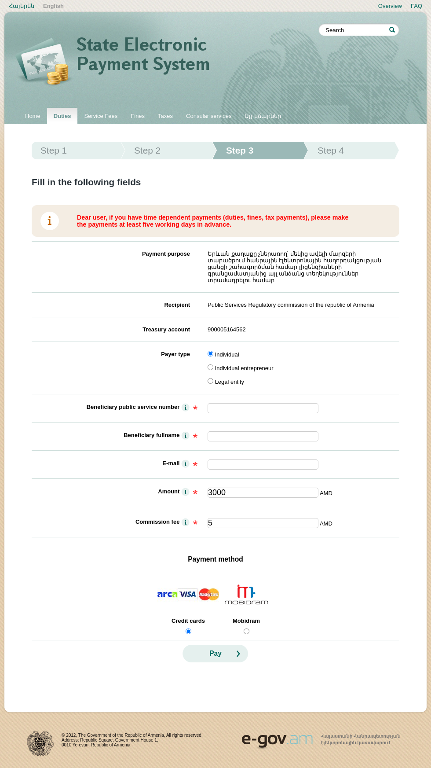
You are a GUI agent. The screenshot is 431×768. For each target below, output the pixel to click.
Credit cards (188, 620)
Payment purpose (166, 253)
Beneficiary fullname (151, 435)
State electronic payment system (167, 62)
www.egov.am (321, 737)
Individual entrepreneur (244, 368)
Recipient (177, 304)
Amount (168, 491)
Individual (227, 354)
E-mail (170, 463)
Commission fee (157, 521)
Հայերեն (21, 6)
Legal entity (230, 381)
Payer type (175, 354)
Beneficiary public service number (133, 407)
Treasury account (166, 329)
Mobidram (246, 620)
